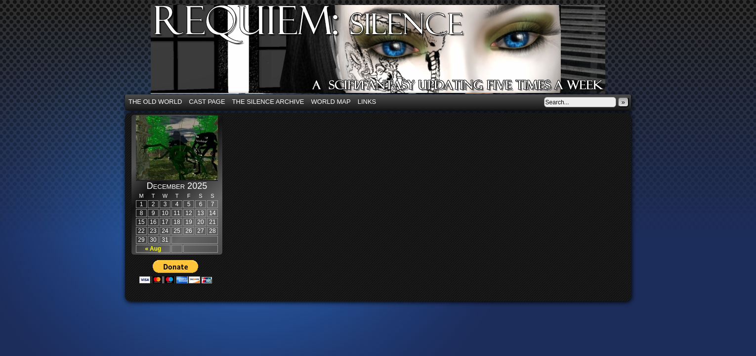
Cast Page (207, 101)
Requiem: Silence (393, 52)
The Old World (155, 101)
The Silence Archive (268, 101)
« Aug (153, 248)
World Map (331, 101)
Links (367, 101)
